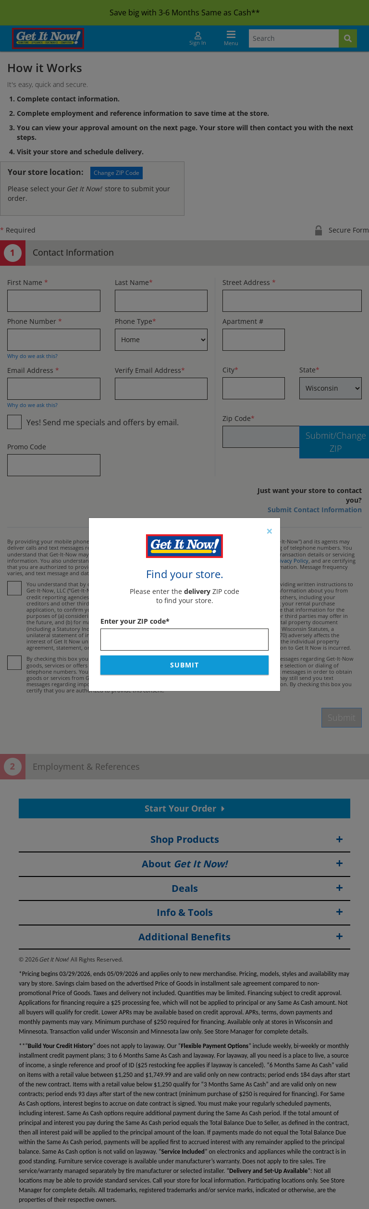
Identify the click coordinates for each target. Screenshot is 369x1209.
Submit (184, 664)
